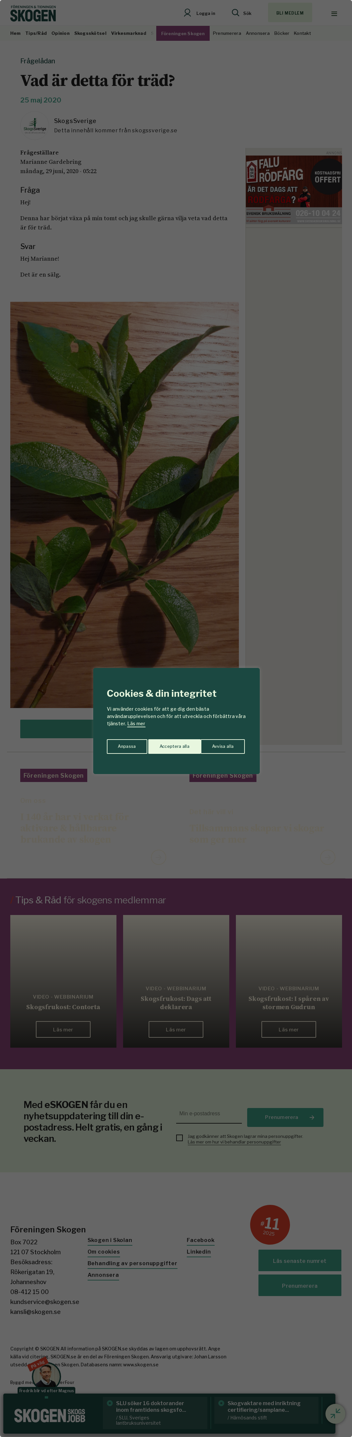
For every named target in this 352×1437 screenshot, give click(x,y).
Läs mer (136, 723)
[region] (176, 718)
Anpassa (125, 744)
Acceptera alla (219, 744)
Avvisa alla (169, 744)
